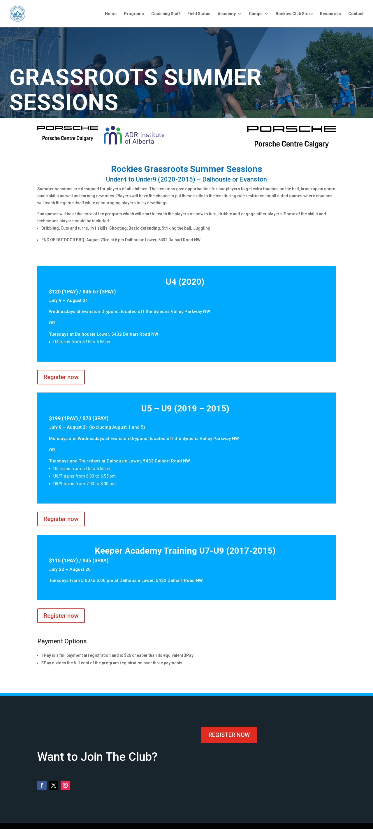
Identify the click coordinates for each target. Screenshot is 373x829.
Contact (356, 14)
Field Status (198, 14)
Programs (134, 14)
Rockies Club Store (294, 14)
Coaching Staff (165, 14)
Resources (330, 14)
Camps (256, 14)
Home (111, 14)
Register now (61, 377)
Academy (227, 14)
